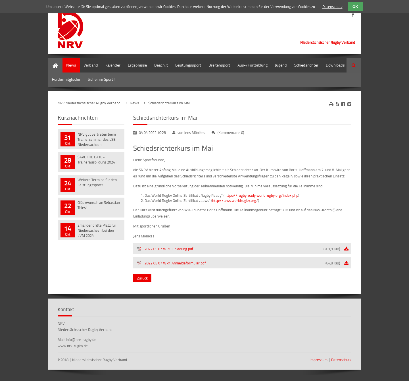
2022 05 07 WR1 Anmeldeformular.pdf (242, 263)
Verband (91, 65)
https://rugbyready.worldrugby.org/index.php (261, 195)
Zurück (142, 278)
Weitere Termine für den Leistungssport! (97, 182)
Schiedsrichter (306, 65)
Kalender (112, 65)
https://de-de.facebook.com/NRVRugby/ (352, 14)
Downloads (335, 65)
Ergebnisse (137, 65)
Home (53, 61)
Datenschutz (341, 359)
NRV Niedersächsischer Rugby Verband (89, 102)
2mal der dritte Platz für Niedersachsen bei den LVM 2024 (97, 230)
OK (355, 7)
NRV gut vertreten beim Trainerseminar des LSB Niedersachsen (97, 139)
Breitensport (219, 65)
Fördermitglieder (66, 79)
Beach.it (161, 65)
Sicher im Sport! (101, 79)
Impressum (318, 359)
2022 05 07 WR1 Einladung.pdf (242, 248)
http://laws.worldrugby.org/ (235, 200)
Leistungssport (188, 65)
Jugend (281, 65)
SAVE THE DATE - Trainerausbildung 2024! (97, 159)
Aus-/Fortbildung (252, 65)
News (71, 65)
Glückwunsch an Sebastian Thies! (99, 205)
